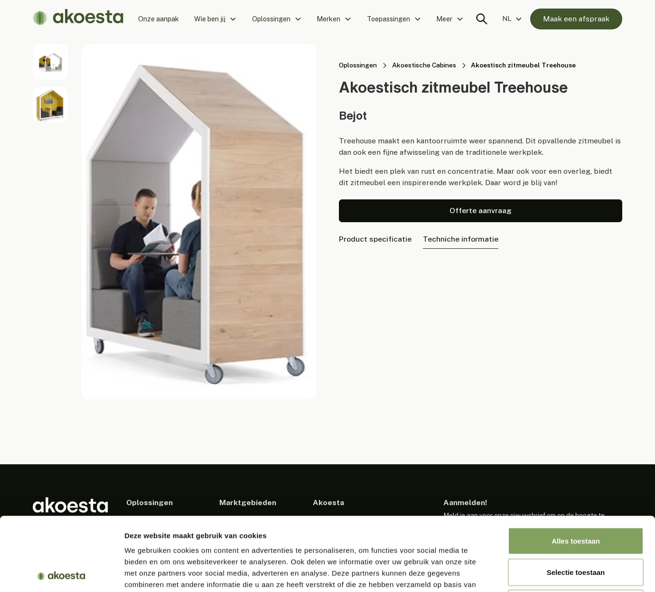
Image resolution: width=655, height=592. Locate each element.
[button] (215, 19)
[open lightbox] (50, 61)
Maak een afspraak (576, 18)
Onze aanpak (158, 19)
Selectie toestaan (576, 499)
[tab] (375, 239)
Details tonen (512, 573)
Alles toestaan (576, 467)
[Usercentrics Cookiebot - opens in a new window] (61, 573)
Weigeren (575, 530)
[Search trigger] (481, 19)
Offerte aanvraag (480, 210)
